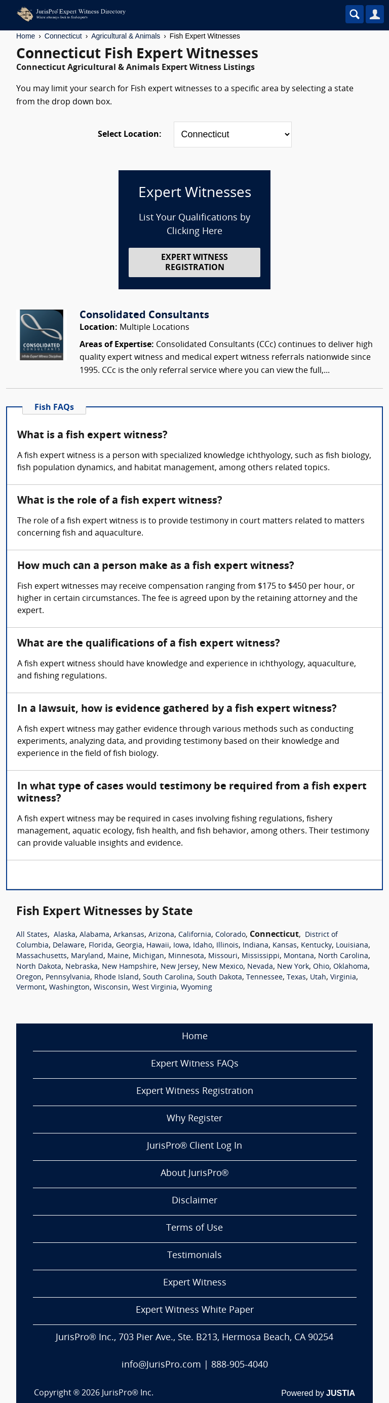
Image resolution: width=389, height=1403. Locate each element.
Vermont (30, 988)
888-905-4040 (239, 1365)
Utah (318, 977)
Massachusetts (41, 956)
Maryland (87, 956)
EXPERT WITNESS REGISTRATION (194, 263)
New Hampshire (129, 967)
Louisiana (352, 946)
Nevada (260, 967)
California (194, 935)
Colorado (230, 935)
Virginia (343, 977)
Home (25, 36)
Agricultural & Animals (125, 36)
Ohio (321, 967)
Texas (296, 977)
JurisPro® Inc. (127, 1393)
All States (32, 935)
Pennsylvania (68, 977)
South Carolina (168, 977)
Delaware (69, 946)
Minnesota (186, 956)
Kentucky (316, 946)
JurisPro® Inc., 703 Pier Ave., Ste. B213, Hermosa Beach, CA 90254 (194, 1338)
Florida (100, 946)
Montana (299, 956)
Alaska (64, 935)
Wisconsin (111, 988)
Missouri (223, 956)
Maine (118, 956)
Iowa (181, 946)
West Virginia (154, 988)
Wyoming (196, 988)
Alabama (94, 935)
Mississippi (261, 956)
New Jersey (179, 967)
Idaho (202, 946)
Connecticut (63, 36)
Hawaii (157, 946)
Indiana (255, 946)
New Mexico (222, 967)
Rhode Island (116, 977)
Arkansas (128, 935)
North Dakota (38, 967)
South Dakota (219, 977)
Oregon (29, 977)
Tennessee (264, 977)
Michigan (148, 956)
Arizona (161, 935)
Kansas (285, 946)
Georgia (129, 946)
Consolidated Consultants (144, 316)
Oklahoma (350, 967)
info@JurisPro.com (161, 1365)
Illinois (227, 946)
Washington (69, 988)
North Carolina (343, 956)
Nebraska (81, 967)
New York (293, 967)
